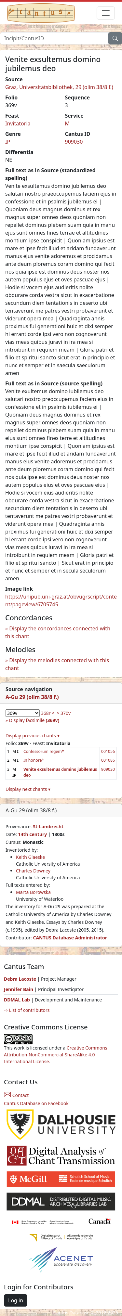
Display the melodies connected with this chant (57, 664)
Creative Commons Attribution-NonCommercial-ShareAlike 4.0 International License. (55, 1054)
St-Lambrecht (48, 826)
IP (7, 141)
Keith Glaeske (30, 857)
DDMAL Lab (17, 1000)
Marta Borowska (33, 892)
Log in (15, 1300)
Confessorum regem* (43, 751)
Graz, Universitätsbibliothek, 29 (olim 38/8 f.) (59, 87)
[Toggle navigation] (106, 12)
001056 (108, 751)
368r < (47, 713)
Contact (16, 1095)
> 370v (64, 713)
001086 (108, 760)
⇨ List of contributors (26, 1010)
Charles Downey (33, 871)
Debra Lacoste (20, 979)
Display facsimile (34, 720)
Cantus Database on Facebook (36, 1103)
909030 (74, 141)
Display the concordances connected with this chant (57, 632)
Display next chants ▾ (28, 789)
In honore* (33, 760)
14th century (32, 834)
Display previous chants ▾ (33, 735)
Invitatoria (18, 123)
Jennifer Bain (19, 989)
